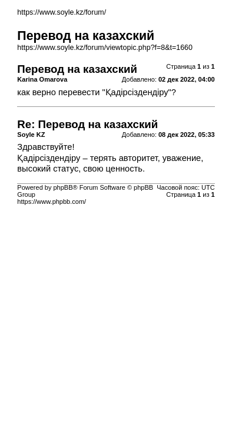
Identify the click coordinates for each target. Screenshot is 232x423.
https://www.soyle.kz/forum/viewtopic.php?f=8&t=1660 (105, 47)
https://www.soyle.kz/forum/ (61, 12)
